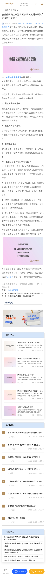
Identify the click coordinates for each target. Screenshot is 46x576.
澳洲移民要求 (13, 290)
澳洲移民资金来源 (13, 77)
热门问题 (10, 425)
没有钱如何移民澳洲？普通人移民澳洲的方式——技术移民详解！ (23, 538)
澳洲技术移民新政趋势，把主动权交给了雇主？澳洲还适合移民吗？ (23, 551)
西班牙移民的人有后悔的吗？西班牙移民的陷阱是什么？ (26, 293)
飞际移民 (9, 277)
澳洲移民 (6, 27)
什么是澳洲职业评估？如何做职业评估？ (19, 560)
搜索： (5, 290)
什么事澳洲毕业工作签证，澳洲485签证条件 (21, 556)
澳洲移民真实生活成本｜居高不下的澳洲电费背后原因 (23, 544)
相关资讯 (10, 335)
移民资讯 (14, 10)
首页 (7, 10)
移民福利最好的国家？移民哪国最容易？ (21, 296)
